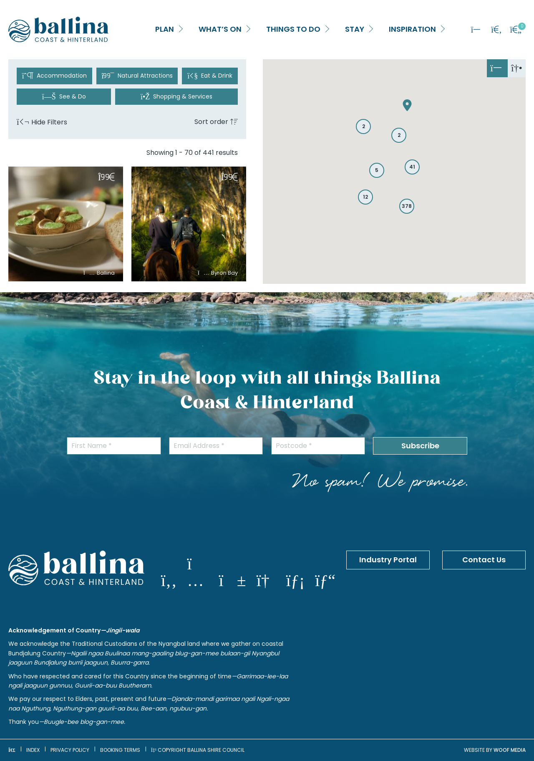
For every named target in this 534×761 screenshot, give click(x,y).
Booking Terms (120, 749)
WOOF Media (510, 749)
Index (33, 749)
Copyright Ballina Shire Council (198, 749)
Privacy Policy (69, 749)
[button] (179, 29)
